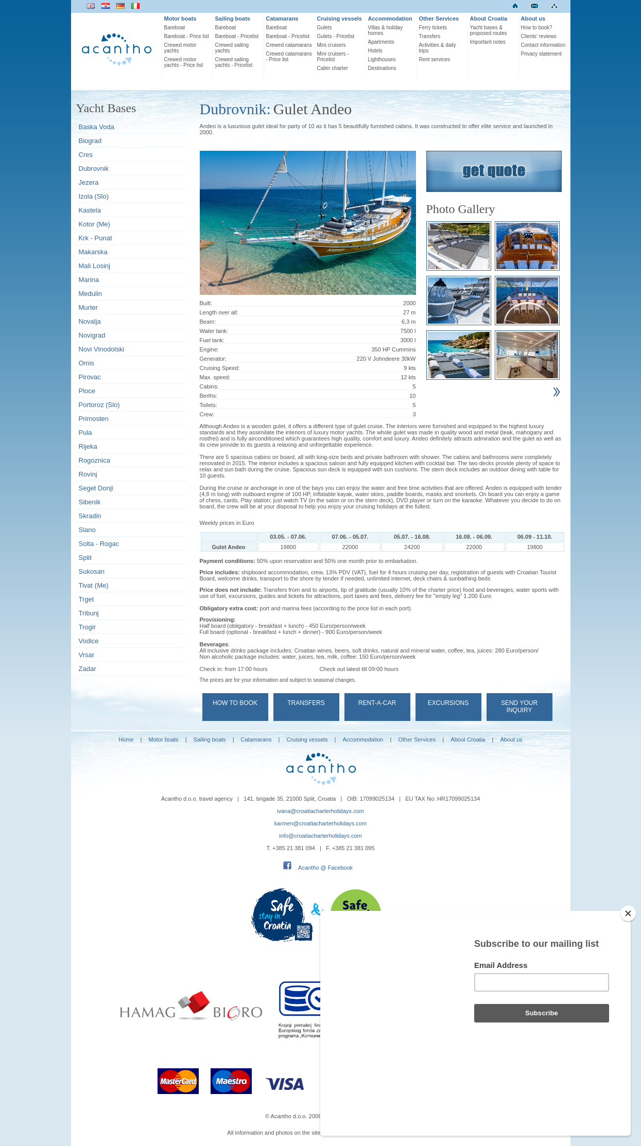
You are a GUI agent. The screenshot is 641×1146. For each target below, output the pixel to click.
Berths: (209, 396)
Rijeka (88, 446)
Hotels (375, 51)
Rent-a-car (377, 703)
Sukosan (92, 571)
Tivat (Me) (94, 585)
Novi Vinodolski (102, 349)
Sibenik (90, 502)
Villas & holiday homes (385, 30)
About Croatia (489, 18)
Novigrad (92, 335)
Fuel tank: (212, 340)
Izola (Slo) (94, 196)
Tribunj (89, 613)
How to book (235, 703)
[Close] (628, 968)
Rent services (435, 59)
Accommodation (390, 18)
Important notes (488, 42)
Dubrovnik (94, 168)
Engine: (209, 349)
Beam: (208, 322)
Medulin (90, 293)
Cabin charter (332, 68)
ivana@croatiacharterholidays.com (320, 811)
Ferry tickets (433, 27)
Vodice (89, 641)
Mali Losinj (94, 266)
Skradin (90, 516)
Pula (85, 432)
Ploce (87, 391)
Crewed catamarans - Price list (289, 56)
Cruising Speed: (220, 368)
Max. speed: (215, 377)
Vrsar (87, 655)
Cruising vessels (339, 18)
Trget (86, 599)
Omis (86, 363)
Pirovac (90, 377)
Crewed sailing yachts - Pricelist (234, 62)
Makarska (93, 252)
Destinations (382, 68)
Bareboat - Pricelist (236, 36)
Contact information (543, 45)
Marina (89, 280)
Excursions (448, 703)
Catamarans (282, 18)
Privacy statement (541, 54)
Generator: (213, 359)
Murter (88, 307)
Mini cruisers (331, 45)
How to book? (536, 27)
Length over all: (219, 312)
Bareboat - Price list (186, 36)
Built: (206, 303)
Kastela (90, 210)
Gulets (324, 27)
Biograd (90, 141)
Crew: (207, 414)
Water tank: (214, 331)
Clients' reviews (539, 36)
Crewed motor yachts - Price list (183, 62)
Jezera (89, 182)
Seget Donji (96, 488)
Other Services (439, 18)
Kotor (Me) (94, 224)
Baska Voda (96, 127)
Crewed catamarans (289, 45)
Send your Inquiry (519, 706)
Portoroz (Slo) (99, 405)
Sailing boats (232, 18)
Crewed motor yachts (180, 48)
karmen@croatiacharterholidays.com (320, 823)
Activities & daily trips (437, 48)
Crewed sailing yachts (232, 48)
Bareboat (174, 27)
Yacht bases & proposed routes (488, 30)
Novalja (90, 321)
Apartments (381, 42)
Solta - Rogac (99, 544)
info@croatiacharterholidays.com (320, 836)
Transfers (430, 36)
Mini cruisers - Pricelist (333, 56)
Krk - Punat (95, 238)
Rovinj (88, 474)
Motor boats (180, 18)
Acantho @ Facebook (325, 868)
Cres (86, 154)
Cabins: (209, 386)
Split (85, 557)
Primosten (94, 418)
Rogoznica (94, 460)
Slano (87, 530)
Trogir (87, 627)
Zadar (87, 669)
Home (125, 739)
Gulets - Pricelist (336, 36)
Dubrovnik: (235, 108)
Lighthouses (382, 59)
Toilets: (208, 405)
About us (533, 18)
